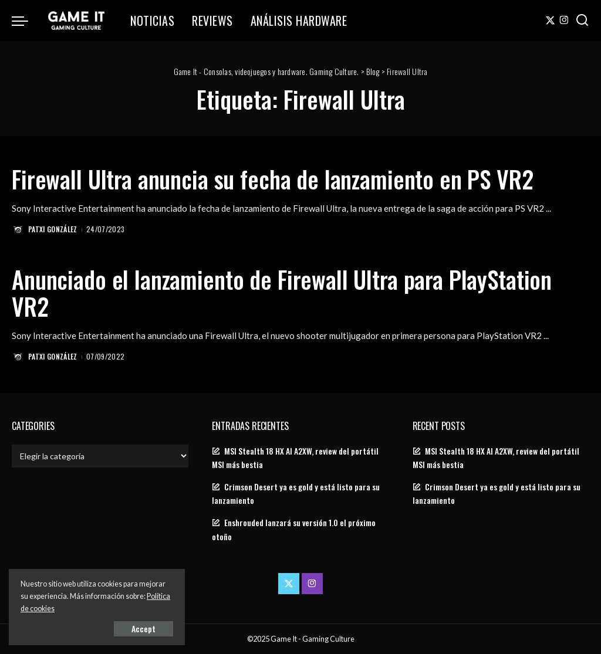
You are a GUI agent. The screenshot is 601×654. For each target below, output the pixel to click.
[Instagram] (564, 20)
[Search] (582, 20)
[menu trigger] (26, 20)
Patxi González (52, 229)
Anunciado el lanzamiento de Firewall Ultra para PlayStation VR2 (282, 293)
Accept (143, 628)
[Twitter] (550, 20)
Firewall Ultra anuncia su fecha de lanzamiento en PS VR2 (273, 178)
